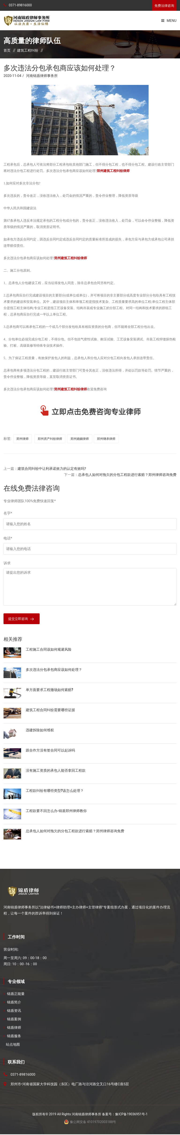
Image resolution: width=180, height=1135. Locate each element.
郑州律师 (22, 438)
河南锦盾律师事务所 (42, 76)
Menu (168, 21)
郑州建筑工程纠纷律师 (113, 171)
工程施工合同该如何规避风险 (48, 650)
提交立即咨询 (18, 619)
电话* (8, 538)
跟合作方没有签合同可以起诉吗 (50, 750)
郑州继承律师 (106, 438)
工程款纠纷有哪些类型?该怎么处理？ (55, 791)
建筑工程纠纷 (27, 50)
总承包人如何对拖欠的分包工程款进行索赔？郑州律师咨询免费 (127, 475)
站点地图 (13, 1045)
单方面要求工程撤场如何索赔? (49, 690)
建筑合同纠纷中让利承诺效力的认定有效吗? (52, 469)
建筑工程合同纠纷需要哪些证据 (50, 710)
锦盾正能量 (16, 995)
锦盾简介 (14, 1003)
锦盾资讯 (14, 1012)
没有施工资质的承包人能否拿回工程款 (56, 771)
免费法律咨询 (164, 6)
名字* (8, 513)
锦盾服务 (14, 1037)
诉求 (7, 563)
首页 (7, 50)
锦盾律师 (14, 1028)
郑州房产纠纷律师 (50, 438)
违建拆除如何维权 (40, 730)
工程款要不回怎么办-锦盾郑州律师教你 (56, 811)
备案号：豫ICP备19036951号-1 (124, 1115)
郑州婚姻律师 (80, 438)
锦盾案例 (14, 1020)
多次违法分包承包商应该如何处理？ (54, 670)
